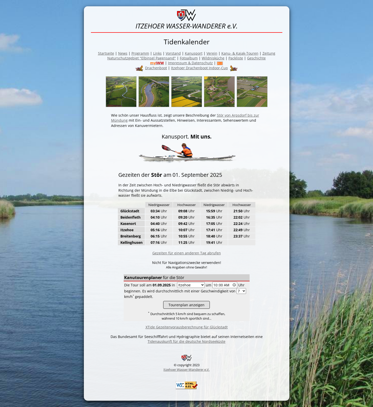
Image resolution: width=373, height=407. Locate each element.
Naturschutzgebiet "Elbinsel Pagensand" (141, 58)
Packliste (235, 58)
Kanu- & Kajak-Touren (239, 53)
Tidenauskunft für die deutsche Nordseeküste (186, 341)
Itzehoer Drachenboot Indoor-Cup (199, 67)
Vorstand (173, 53)
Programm (140, 53)
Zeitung (268, 53)
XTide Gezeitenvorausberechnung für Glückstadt (187, 327)
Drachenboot (156, 67)
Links (157, 53)
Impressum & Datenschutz (190, 62)
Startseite (106, 53)
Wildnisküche (213, 58)
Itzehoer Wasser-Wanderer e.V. (186, 369)
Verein (212, 53)
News (122, 53)
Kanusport (193, 53)
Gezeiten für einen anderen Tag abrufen (186, 253)
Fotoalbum (189, 58)
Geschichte (256, 58)
